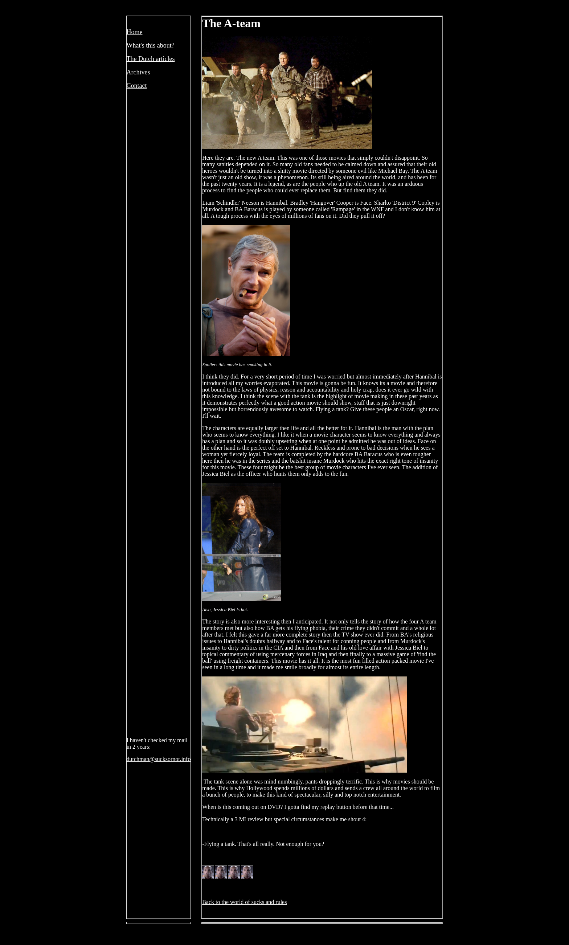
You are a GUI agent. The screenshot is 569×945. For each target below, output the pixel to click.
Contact (137, 85)
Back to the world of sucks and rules (244, 902)
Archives (138, 72)
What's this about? (151, 45)
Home (135, 32)
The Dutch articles (151, 58)
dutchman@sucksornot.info (159, 759)
